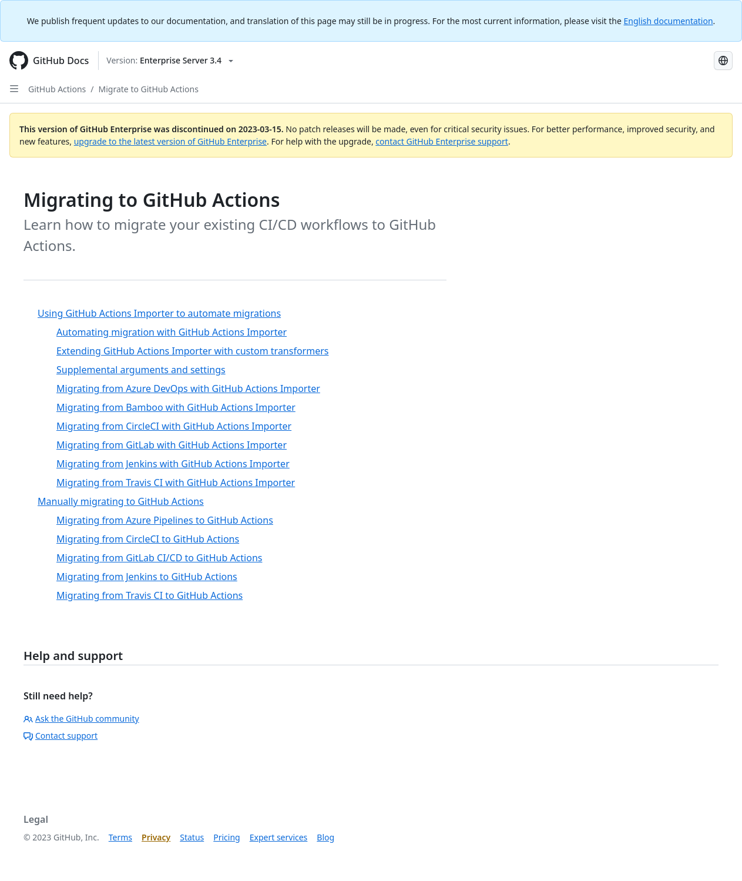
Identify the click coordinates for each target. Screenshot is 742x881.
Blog (325, 837)
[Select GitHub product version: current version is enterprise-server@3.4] (170, 60)
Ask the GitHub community (81, 718)
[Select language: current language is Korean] (723, 60)
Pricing (226, 837)
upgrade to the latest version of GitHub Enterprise (170, 141)
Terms (120, 837)
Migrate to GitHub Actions (149, 89)
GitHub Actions (57, 89)
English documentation (668, 20)
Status (192, 837)
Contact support (60, 735)
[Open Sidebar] (14, 88)
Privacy (156, 837)
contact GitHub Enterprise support (441, 141)
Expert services (279, 837)
